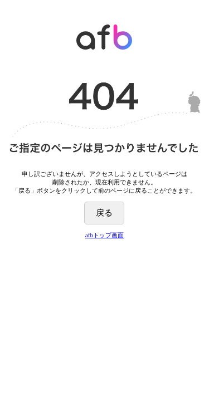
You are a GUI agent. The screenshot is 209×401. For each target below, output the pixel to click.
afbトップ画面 (104, 235)
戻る (104, 212)
